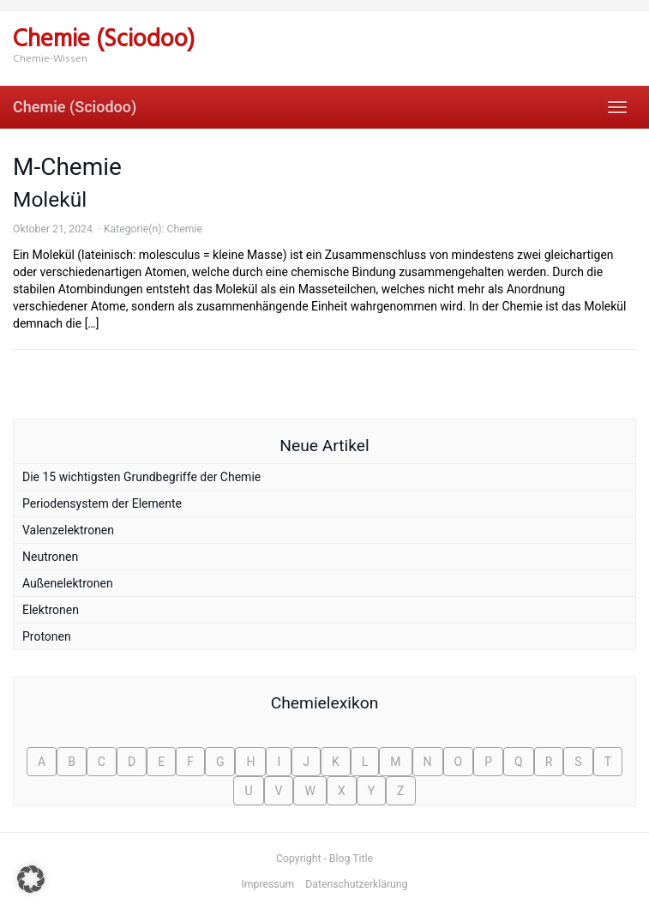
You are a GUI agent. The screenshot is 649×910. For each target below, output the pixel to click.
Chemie (183, 229)
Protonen (46, 636)
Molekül (50, 199)
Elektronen (50, 610)
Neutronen (50, 556)
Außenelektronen (67, 583)
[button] (31, 879)
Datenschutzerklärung (356, 884)
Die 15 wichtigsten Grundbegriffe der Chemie (141, 477)
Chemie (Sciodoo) (74, 107)
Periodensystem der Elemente (102, 503)
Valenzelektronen (68, 530)
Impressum (268, 884)
